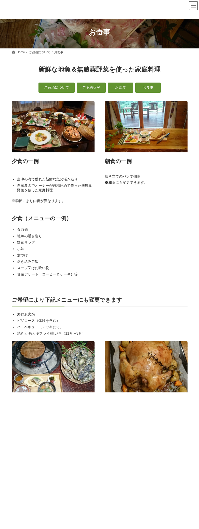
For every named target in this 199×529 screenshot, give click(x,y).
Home (21, 463)
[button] (56, 88)
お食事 (19, 444)
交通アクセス (149, 463)
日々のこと (122, 463)
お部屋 (19, 435)
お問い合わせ (25, 466)
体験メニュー (95, 463)
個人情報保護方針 (57, 466)
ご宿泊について (171, 416)
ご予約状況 (22, 426)
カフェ (71, 463)
